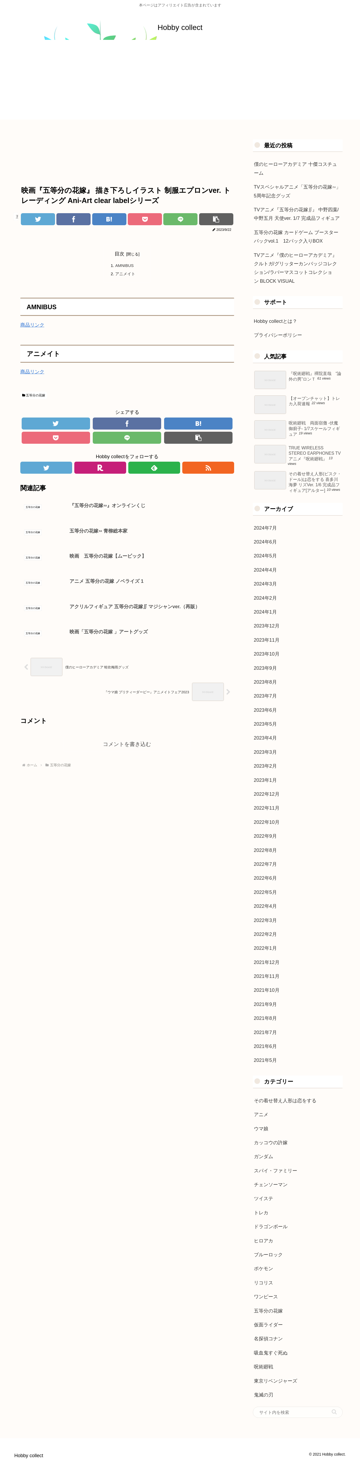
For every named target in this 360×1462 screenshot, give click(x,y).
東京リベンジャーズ (275, 1381)
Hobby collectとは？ (275, 321)
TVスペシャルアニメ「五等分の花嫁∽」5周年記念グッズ (297, 191)
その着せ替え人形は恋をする (285, 1100)
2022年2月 (265, 934)
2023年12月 (267, 626)
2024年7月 (265, 528)
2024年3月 (265, 584)
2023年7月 (265, 696)
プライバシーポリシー (278, 335)
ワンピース (266, 1296)
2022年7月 (265, 864)
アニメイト (126, 274)
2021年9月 (265, 1004)
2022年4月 (265, 906)
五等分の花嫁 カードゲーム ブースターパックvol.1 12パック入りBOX (296, 237)
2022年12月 (267, 794)
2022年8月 (265, 850)
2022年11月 (267, 808)
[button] (334, 1412)
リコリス (263, 1282)
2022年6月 (265, 878)
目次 (119, 254)
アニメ (261, 1114)
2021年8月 (265, 1018)
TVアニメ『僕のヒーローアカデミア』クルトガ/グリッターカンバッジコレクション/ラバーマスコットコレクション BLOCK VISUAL (295, 268)
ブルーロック (268, 1254)
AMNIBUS (125, 265)
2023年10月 (267, 654)
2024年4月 (265, 570)
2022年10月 (267, 822)
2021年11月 (267, 976)
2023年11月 (267, 640)
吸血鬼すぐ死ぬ (271, 1353)
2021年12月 (267, 962)
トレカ (261, 1212)
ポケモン (263, 1268)
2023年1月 (265, 780)
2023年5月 (265, 724)
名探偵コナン (268, 1338)
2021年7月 (265, 1032)
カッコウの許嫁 (271, 1142)
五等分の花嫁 (33, 397)
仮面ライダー (268, 1324)
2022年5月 (265, 892)
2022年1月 (265, 948)
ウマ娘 (261, 1128)
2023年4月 (265, 738)
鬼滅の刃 (263, 1395)
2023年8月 (265, 682)
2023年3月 (265, 752)
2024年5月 (265, 555)
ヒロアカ (263, 1240)
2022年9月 (265, 836)
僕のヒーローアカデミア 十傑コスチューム (295, 168)
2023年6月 (265, 710)
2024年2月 (265, 598)
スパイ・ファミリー (275, 1170)
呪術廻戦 (263, 1366)
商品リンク (32, 326)
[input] (298, 1412)
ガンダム (263, 1156)
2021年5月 (265, 1060)
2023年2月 (265, 766)
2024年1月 (265, 612)
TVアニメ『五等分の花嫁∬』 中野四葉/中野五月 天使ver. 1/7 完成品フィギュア (297, 214)
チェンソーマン (271, 1184)
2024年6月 (265, 542)
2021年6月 (265, 1046)
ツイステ (263, 1198)
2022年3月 (265, 920)
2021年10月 (267, 990)
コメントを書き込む (127, 749)
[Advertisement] (180, 82)
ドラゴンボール (271, 1226)
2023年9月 (265, 668)
